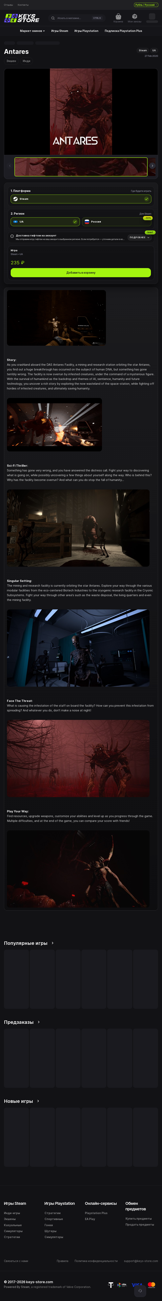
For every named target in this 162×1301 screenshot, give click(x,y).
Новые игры (21, 1101)
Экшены (10, 1219)
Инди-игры (12, 1213)
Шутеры (50, 1231)
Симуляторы (13, 1231)
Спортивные (54, 1219)
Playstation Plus (96, 1213)
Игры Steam (59, 31)
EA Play (90, 1219)
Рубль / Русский (146, 4)
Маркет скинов (32, 31)
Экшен (11, 61)
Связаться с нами (16, 1261)
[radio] (81, 199)
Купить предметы (139, 1218)
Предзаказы (22, 1022)
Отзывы (8, 5)
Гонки (49, 1225)
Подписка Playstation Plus (123, 31)
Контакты (23, 5)
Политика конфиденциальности (96, 1261)
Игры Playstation (86, 31)
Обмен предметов (136, 1206)
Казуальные (13, 1225)
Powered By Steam (17, 1287)
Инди (26, 61)
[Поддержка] (140, 1291)
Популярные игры (28, 943)
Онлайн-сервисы (101, 1203)
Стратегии (12, 1237)
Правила (62, 1261)
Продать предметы (140, 1224)
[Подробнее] (140, 237)
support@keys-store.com (141, 1261)
